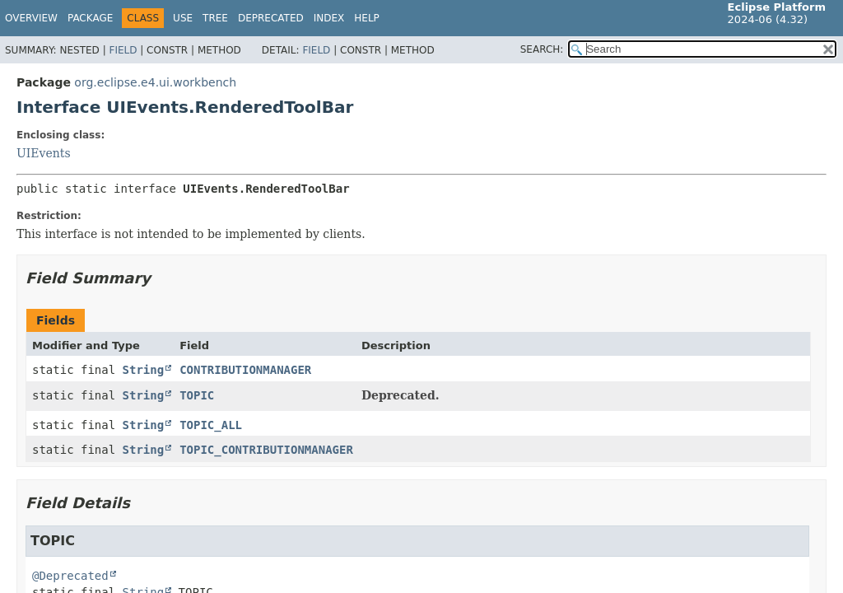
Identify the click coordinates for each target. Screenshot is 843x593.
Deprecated (271, 18)
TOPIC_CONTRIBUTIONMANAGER (266, 449)
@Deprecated (70, 575)
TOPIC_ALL (210, 425)
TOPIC (196, 395)
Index (329, 18)
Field (123, 50)
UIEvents (43, 153)
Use (183, 18)
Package (90, 18)
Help (367, 18)
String (144, 369)
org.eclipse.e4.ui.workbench (155, 82)
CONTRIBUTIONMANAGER (245, 369)
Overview (31, 18)
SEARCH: (542, 49)
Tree (215, 18)
